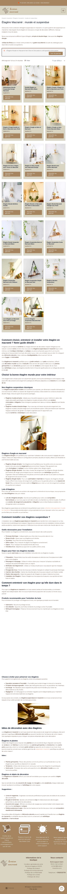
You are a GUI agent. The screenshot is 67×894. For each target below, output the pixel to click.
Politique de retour (33, 877)
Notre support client (57, 862)
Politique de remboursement (33, 870)
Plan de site (33, 889)
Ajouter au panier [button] (9, 97)
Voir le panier (56, 53)
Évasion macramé (7, 18)
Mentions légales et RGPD (33, 866)
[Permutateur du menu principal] (63, 11)
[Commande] (58, 60)
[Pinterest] (9, 888)
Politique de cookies (33, 874)
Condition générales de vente (33, 864)
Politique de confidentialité (33, 872)
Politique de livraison (33, 868)
